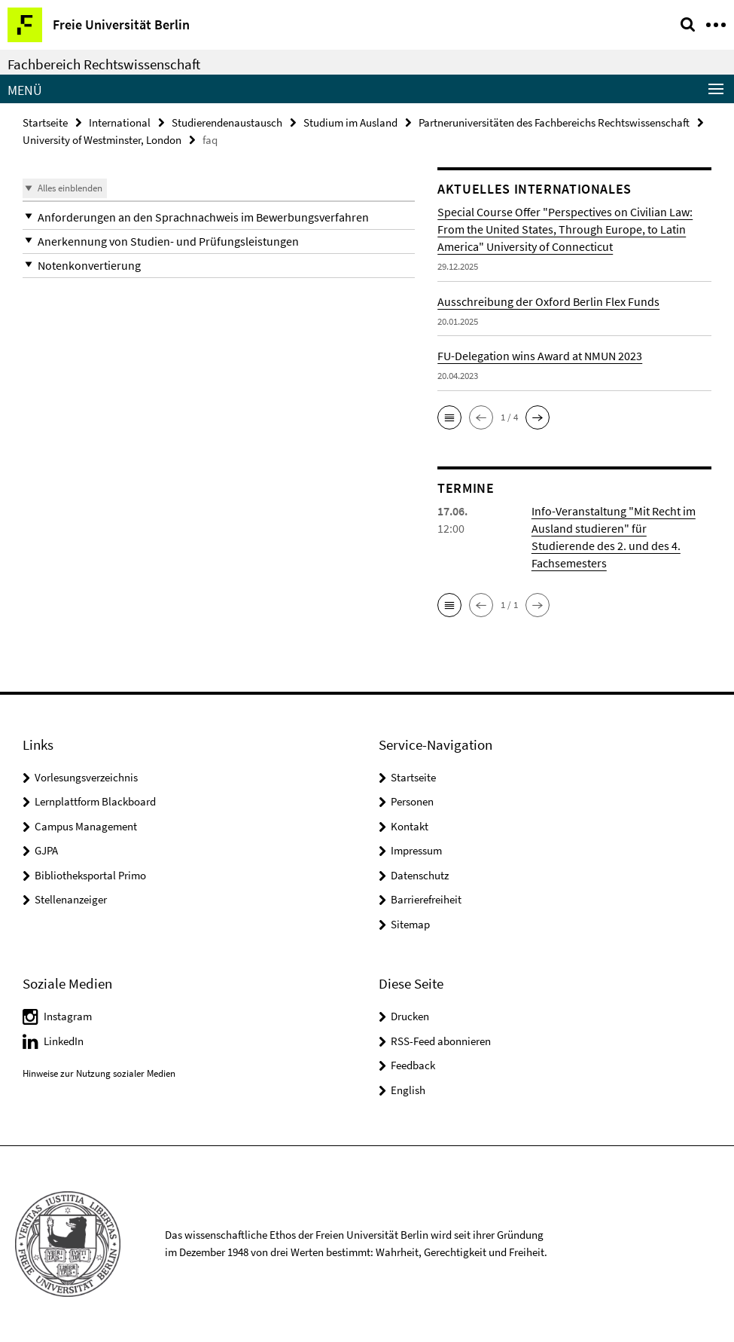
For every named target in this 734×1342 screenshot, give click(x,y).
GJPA (46, 850)
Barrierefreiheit (426, 899)
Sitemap (410, 924)
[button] (219, 217)
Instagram (68, 1016)
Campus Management (86, 826)
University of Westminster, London (102, 140)
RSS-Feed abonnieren (441, 1041)
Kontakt (409, 826)
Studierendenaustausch (227, 122)
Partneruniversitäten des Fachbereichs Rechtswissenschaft (554, 122)
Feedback (413, 1065)
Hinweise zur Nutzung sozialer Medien (99, 1073)
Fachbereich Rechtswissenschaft (104, 64)
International (120, 122)
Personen (412, 801)
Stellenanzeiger (71, 899)
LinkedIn (64, 1041)
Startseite (45, 122)
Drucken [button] (410, 1016)
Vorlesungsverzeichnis (86, 777)
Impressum (416, 850)
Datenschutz (420, 875)
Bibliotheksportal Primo (90, 875)
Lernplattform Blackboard (95, 801)
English (408, 1090)
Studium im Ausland (350, 122)
